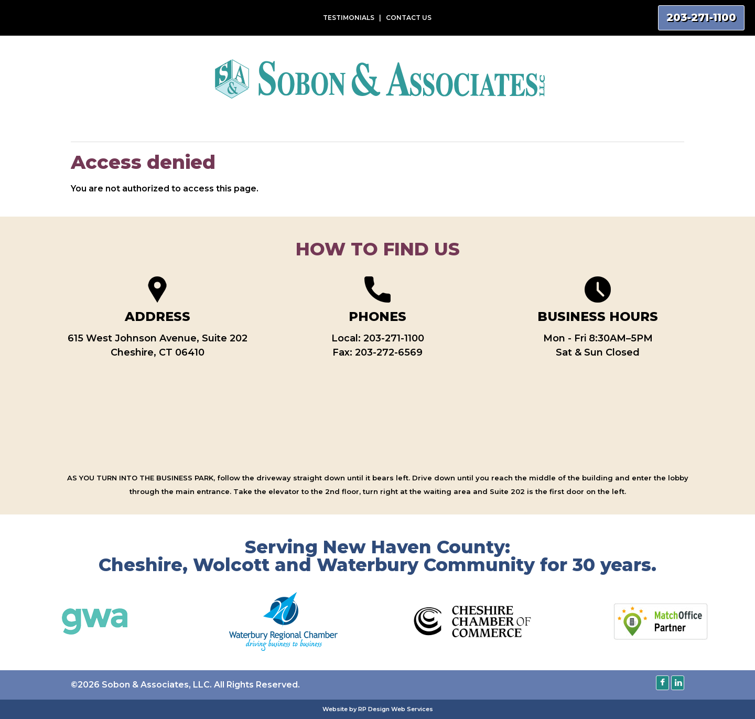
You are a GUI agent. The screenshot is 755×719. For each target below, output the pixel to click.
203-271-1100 (393, 338)
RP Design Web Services (395, 709)
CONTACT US (409, 18)
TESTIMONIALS (348, 18)
